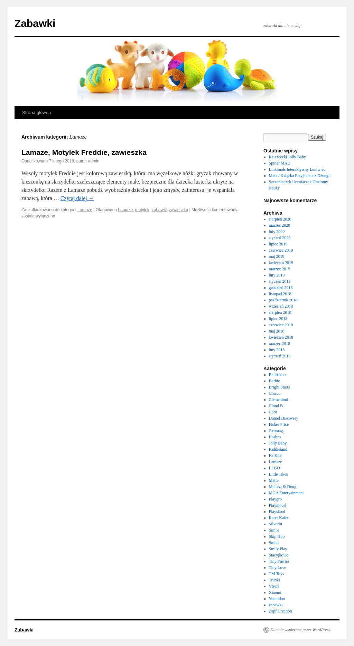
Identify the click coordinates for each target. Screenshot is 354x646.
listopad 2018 (280, 293)
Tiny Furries (279, 561)
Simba (274, 530)
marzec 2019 (279, 268)
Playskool (277, 511)
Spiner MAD (279, 163)
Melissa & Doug (282, 486)
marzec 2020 (279, 225)
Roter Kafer (279, 517)
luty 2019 (277, 275)
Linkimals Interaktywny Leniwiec (297, 169)
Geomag (276, 430)
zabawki (159, 209)
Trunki (274, 580)
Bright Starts (279, 387)
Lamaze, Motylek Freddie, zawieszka (84, 152)
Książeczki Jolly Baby (287, 157)
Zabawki (35, 23)
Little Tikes (278, 474)
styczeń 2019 (280, 281)
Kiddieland (278, 449)
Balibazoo (277, 374)
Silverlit (275, 524)
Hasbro (275, 436)
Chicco (275, 393)
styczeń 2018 (280, 356)
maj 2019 (277, 256)
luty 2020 (277, 231)
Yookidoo (277, 598)
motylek (142, 209)
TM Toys (276, 573)
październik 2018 (283, 300)
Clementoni (278, 399)
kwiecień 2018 (281, 337)
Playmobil (277, 505)
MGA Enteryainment (286, 492)
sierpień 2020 (280, 219)
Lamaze (84, 209)
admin (94, 161)
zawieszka (178, 209)
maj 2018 (277, 331)
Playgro (275, 499)
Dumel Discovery (283, 418)
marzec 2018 (279, 343)
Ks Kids (275, 455)
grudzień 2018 (281, 287)
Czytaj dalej (77, 198)
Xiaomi (275, 592)
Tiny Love (277, 567)
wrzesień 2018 (281, 306)
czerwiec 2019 (281, 250)
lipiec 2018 (278, 318)
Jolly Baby (278, 443)
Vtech (274, 586)
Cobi (273, 412)
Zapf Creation (280, 611)
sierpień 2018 (280, 312)
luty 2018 (277, 349)
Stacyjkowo (279, 555)
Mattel (274, 480)
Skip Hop (277, 536)
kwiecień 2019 (281, 262)
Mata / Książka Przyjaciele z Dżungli (300, 175)
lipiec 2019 (278, 244)
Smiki (274, 542)
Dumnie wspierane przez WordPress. (300, 629)
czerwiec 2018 (281, 324)
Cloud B (276, 405)
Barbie (274, 380)
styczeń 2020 (280, 237)
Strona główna (36, 112)
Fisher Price (279, 424)
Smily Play (278, 548)
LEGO (274, 468)
